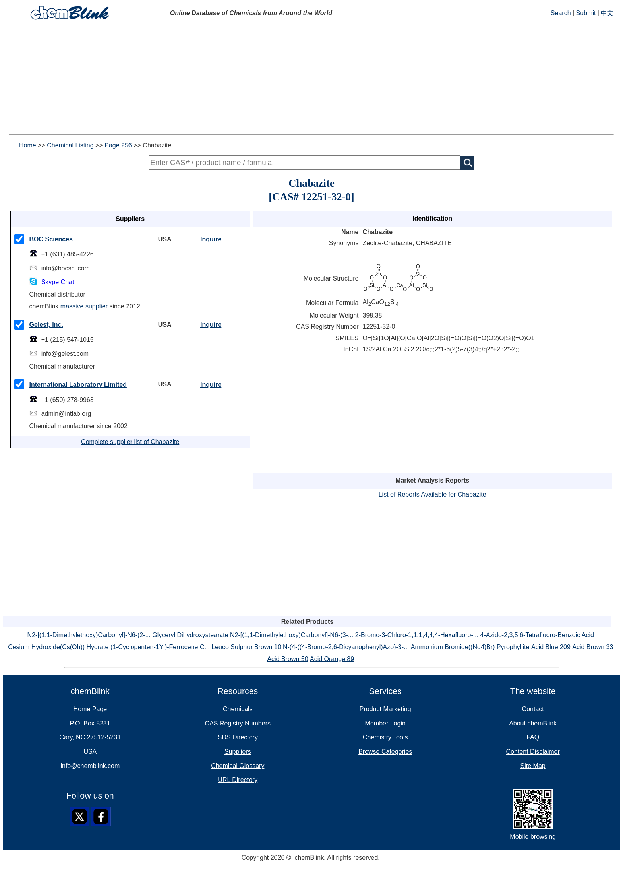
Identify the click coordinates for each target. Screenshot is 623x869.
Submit (586, 13)
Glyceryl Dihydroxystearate (190, 635)
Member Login (385, 723)
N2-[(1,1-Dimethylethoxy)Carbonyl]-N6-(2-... (89, 635)
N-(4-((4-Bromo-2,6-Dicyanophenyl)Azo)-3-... (346, 647)
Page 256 (118, 145)
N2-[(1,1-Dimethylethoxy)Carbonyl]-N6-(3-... (291, 635)
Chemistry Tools (385, 737)
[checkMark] (19, 239)
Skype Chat (57, 282)
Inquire (210, 239)
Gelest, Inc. (46, 324)
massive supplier (84, 306)
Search (561, 13)
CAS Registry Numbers (238, 723)
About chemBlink (533, 723)
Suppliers (237, 751)
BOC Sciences (51, 239)
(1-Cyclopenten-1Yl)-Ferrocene (154, 647)
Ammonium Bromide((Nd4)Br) (453, 647)
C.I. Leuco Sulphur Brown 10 (240, 647)
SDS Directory (238, 737)
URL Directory (237, 779)
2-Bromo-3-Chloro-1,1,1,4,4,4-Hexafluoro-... (416, 635)
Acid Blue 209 (551, 647)
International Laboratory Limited (78, 384)
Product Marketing (385, 709)
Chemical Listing (70, 145)
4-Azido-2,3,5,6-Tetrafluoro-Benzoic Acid (537, 635)
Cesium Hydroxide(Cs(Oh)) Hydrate (58, 647)
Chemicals (238, 709)
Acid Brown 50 (287, 659)
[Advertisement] (241, 78)
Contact (533, 709)
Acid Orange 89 (332, 659)
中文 (607, 13)
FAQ (532, 737)
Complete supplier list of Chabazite (130, 441)
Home (27, 145)
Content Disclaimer (533, 751)
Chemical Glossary (237, 765)
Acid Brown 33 (592, 647)
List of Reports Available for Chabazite (432, 494)
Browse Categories (385, 751)
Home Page (90, 709)
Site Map (533, 765)
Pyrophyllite (513, 647)
